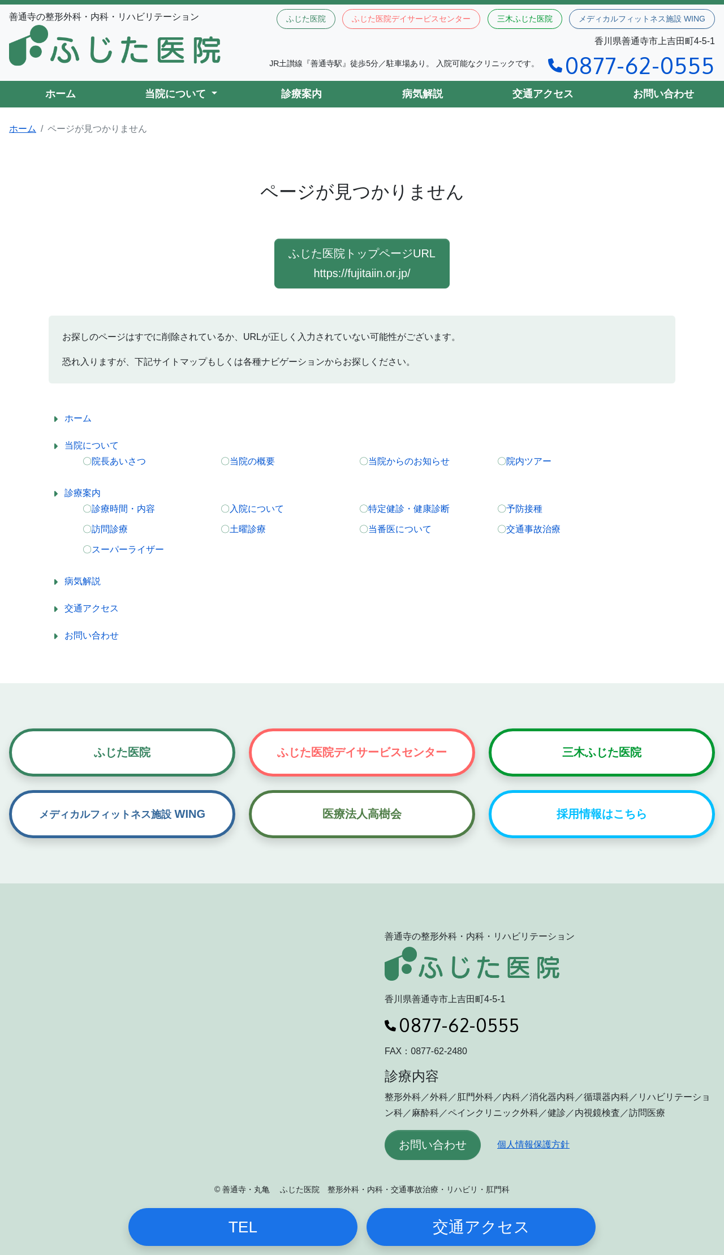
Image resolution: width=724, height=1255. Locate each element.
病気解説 (422, 94)
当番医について (400, 529)
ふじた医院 (306, 18)
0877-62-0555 (631, 65)
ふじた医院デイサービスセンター (411, 18)
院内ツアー (528, 461)
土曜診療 (248, 529)
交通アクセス (543, 94)
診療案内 (301, 94)
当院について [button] (177, 94)
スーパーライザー (128, 549)
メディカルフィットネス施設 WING (642, 18)
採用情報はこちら (602, 814)
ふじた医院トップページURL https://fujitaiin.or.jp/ (362, 263)
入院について (257, 509)
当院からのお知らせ (409, 461)
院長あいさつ (119, 461)
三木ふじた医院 (525, 18)
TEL (243, 1227)
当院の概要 (252, 461)
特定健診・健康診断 (409, 509)
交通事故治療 (533, 529)
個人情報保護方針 (533, 1144)
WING (122, 814)
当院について (91, 445)
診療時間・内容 (123, 509)
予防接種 (524, 509)
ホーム (60, 94)
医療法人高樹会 (362, 814)
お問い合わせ (663, 94)
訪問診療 (110, 529)
